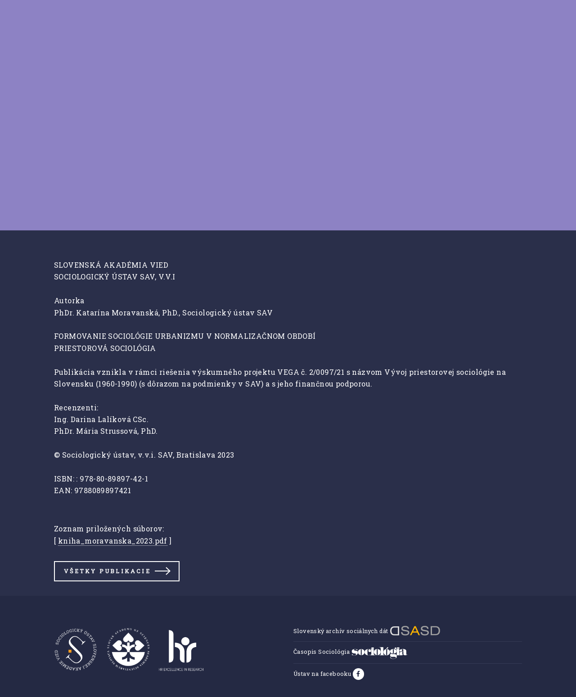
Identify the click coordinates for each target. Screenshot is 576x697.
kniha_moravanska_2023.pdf (112, 540)
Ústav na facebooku (323, 673)
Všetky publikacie (107, 571)
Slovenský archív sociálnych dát (367, 630)
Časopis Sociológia (350, 651)
